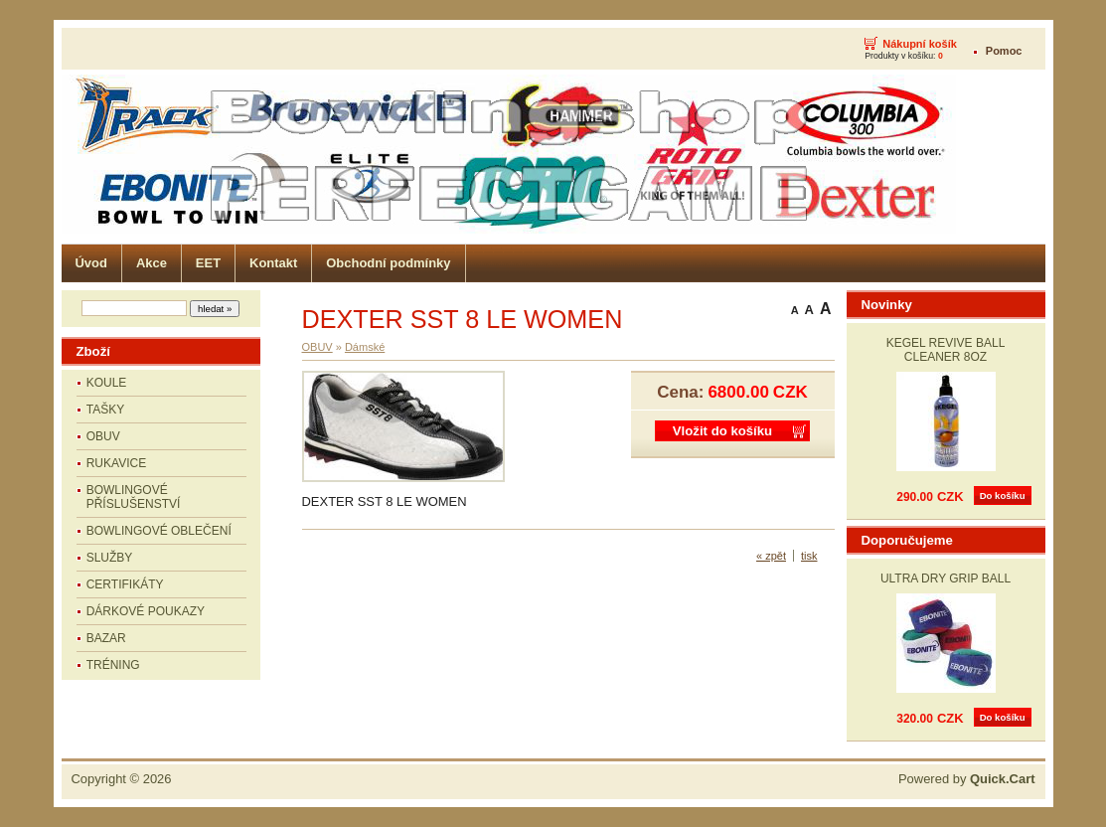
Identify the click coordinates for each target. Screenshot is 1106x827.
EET (208, 262)
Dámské (365, 347)
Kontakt (273, 262)
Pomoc (1004, 51)
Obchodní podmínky (388, 262)
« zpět (771, 556)
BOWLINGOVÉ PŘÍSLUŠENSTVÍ (133, 497)
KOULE (106, 383)
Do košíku (1003, 495)
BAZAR (106, 638)
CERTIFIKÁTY (125, 584)
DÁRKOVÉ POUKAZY (145, 611)
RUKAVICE (116, 463)
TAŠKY (105, 409)
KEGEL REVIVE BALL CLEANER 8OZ (946, 350)
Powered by (966, 778)
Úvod (91, 262)
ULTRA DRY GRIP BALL (945, 578)
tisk (809, 556)
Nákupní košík (919, 44)
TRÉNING (113, 665)
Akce (151, 262)
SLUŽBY (109, 558)
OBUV (103, 436)
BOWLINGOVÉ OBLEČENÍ (159, 531)
